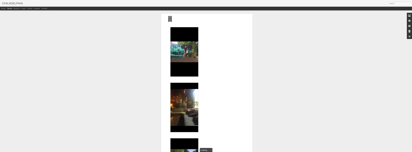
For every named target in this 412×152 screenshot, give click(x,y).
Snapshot (37, 8)
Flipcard (9, 8)
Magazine (17, 8)
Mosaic (23, 8)
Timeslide (44, 8)
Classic (3, 8)
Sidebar (29, 8)
